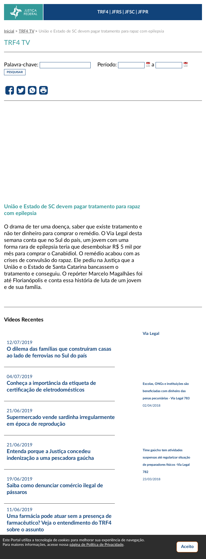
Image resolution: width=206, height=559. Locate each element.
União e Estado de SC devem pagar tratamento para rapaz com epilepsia (101, 31)
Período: (107, 64)
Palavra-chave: (21, 64)
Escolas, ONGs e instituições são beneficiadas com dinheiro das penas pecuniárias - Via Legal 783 (166, 391)
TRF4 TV (26, 31)
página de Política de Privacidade (96, 545)
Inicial (9, 31)
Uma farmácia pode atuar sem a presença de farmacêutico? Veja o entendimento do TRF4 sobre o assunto (59, 523)
